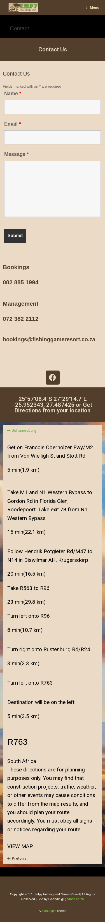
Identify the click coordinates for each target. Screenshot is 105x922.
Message (16, 154)
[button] (52, 430)
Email (12, 124)
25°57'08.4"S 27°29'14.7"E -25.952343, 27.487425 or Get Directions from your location (52, 405)
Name (12, 93)
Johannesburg (24, 430)
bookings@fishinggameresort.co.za (49, 339)
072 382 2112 (20, 318)
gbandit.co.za (74, 899)
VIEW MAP (20, 846)
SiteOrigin (48, 910)
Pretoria (19, 858)
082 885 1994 (20, 282)
